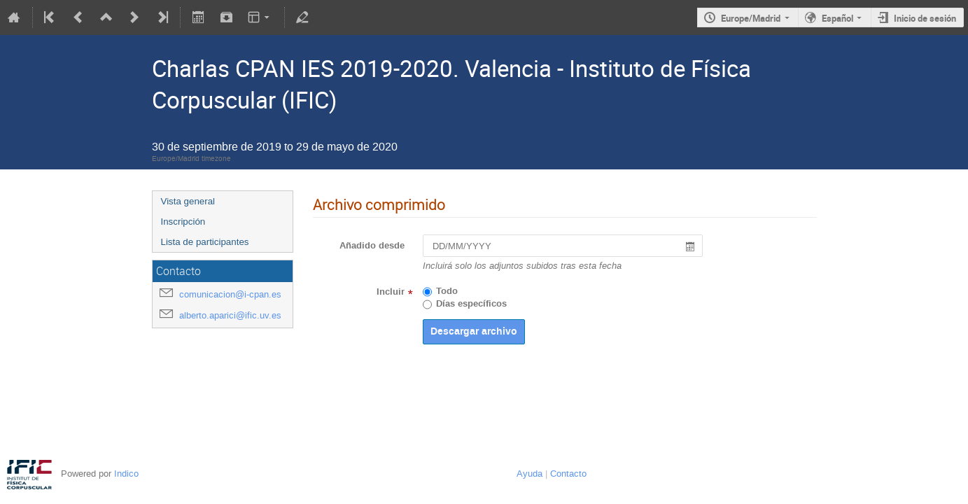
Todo (447, 291)
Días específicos (471, 304)
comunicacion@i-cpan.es (230, 294)
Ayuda (529, 473)
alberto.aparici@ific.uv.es (230, 315)
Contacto (568, 473)
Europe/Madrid (750, 18)
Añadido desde (372, 245)
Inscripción (183, 221)
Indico (126, 473)
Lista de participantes (205, 242)
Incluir (391, 292)
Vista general (188, 201)
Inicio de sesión (925, 18)
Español (837, 18)
